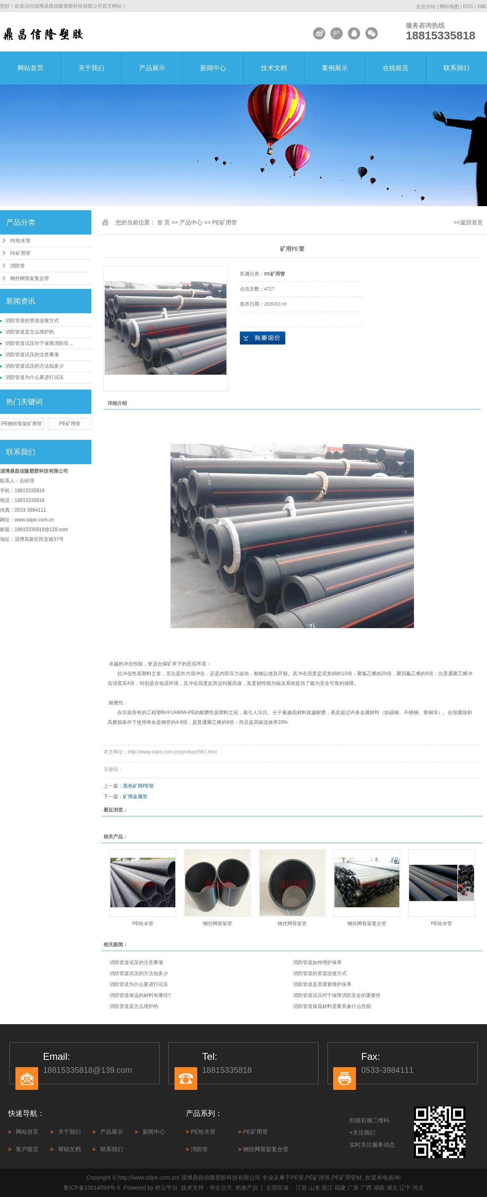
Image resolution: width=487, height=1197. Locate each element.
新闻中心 (213, 68)
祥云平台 (166, 1187)
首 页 (163, 222)
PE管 (297, 1177)
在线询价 (262, 338)
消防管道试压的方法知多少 (34, 366)
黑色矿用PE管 (138, 786)
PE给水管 (20, 240)
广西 (366, 1187)
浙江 (327, 1187)
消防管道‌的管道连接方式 (32, 320)
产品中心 (191, 222)
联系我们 (457, 68)
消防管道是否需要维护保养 (322, 984)
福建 (340, 1187)
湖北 (392, 1187)
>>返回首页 (468, 222)
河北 (418, 1187)
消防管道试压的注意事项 (32, 354)
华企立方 (220, 1187)
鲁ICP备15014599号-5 (91, 1187)
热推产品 (246, 1187)
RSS (468, 6)
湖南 (379, 1187)
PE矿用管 (20, 253)
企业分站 (425, 6)
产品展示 (152, 68)
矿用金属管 (135, 796)
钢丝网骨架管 (217, 923)
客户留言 (27, 1149)
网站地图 (449, 6)
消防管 (17, 266)
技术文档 (274, 68)
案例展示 (335, 68)
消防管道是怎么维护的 (29, 332)
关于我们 (91, 68)
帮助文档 (69, 1149)
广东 (353, 1187)
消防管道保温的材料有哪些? (140, 995)
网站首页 (30, 68)
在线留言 (396, 68)
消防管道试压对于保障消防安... (39, 343)
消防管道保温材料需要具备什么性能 (332, 1006)
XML (482, 6)
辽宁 (405, 1187)
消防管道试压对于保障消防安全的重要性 (337, 995)
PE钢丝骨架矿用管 (21, 423)
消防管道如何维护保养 (317, 962)
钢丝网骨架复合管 (29, 278)
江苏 (301, 1187)
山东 (314, 1187)
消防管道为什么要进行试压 (34, 377)
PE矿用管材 (347, 1177)
